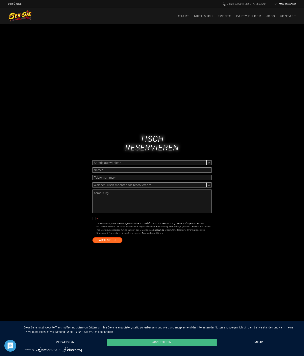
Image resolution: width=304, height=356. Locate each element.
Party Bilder (248, 16)
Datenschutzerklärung (152, 233)
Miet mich (203, 16)
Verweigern (65, 342)
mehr (258, 342)
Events (224, 16)
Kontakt (288, 16)
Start (183, 16)
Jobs (270, 16)
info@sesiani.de (287, 3)
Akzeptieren (161, 342)
